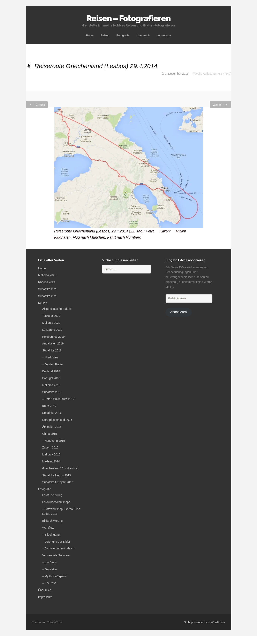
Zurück (37, 104)
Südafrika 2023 (48, 289)
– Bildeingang (51, 534)
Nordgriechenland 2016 (57, 419)
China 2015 (49, 433)
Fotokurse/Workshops (56, 502)
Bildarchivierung (52, 520)
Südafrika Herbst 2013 (56, 475)
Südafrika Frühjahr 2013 (57, 482)
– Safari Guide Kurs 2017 (58, 399)
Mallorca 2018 (51, 385)
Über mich (143, 35)
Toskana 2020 (51, 315)
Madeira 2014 (51, 461)
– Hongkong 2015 (53, 440)
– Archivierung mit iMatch (58, 548)
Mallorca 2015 (51, 454)
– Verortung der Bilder (56, 541)
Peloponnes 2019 (53, 336)
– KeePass (49, 583)
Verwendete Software (56, 555)
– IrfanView (49, 562)
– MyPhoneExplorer (55, 576)
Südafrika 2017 (52, 392)
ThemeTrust (54, 622)
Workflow (48, 527)
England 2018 (51, 371)
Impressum (164, 35)
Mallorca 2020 (51, 322)
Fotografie (123, 35)
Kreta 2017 (49, 406)
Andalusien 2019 (53, 343)
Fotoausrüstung (52, 495)
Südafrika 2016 (52, 412)
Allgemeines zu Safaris (56, 308)
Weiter (220, 104)
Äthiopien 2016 (51, 426)
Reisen (105, 35)
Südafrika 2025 (48, 296)
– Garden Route (52, 364)
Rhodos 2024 (46, 282)
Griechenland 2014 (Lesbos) (60, 468)
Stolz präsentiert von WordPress (204, 622)
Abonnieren (178, 312)
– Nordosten (50, 357)
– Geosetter (49, 569)
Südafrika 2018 (52, 350)
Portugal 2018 (51, 378)
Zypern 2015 (50, 447)
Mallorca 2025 (47, 275)
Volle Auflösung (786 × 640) (213, 73)
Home (89, 35)
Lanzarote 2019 (52, 329)
